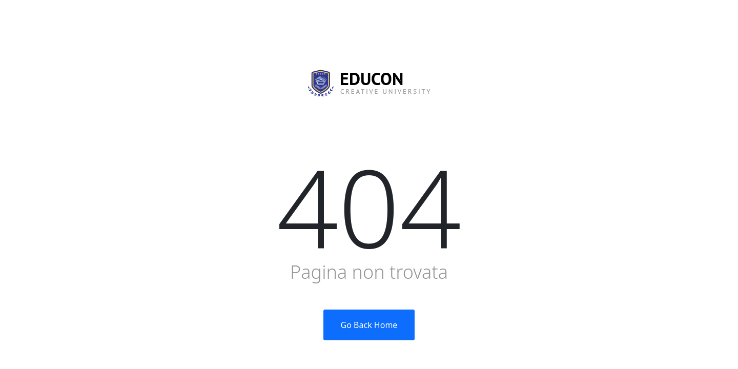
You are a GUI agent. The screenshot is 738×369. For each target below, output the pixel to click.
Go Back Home (369, 325)
